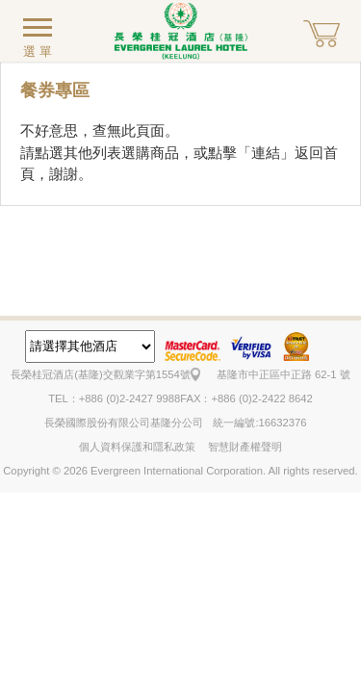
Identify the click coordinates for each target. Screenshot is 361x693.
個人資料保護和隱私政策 (137, 446)
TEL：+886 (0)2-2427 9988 (114, 398)
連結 (265, 152)
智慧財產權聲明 (245, 446)
